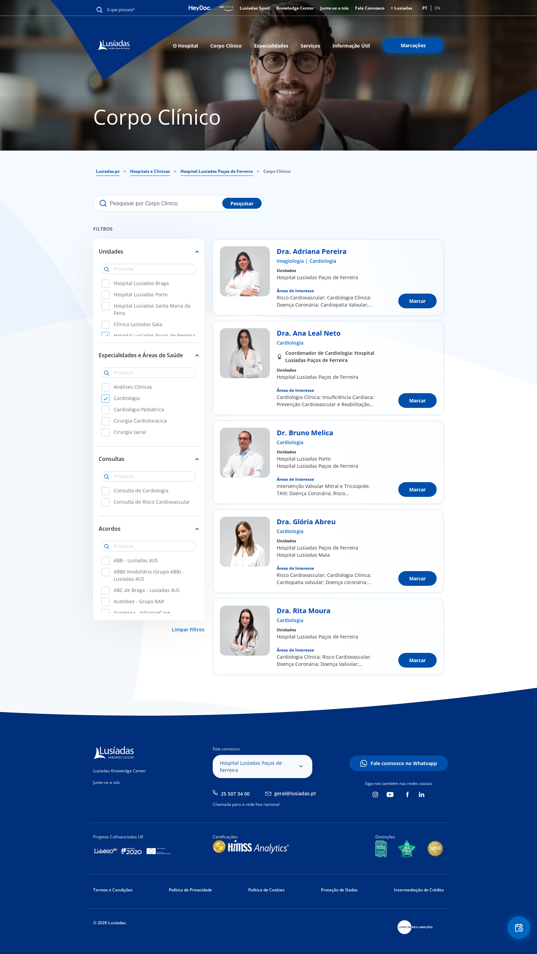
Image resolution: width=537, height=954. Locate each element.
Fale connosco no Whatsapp (404, 763)
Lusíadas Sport (255, 8)
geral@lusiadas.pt (295, 793)
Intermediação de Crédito (419, 890)
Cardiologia (323, 261)
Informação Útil (351, 45)
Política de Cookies (266, 890)
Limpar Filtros (188, 629)
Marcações (413, 45)
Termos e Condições (113, 890)
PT (424, 8)
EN (437, 8)
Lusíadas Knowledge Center (119, 771)
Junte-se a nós (334, 8)
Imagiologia (290, 261)
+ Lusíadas (401, 8)
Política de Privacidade (190, 890)
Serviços (310, 45)
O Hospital (185, 45)
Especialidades (271, 45)
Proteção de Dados (339, 890)
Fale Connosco (369, 8)
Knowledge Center (295, 8)
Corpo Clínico (226, 45)
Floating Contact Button (518, 928)
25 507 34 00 (235, 793)
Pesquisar (241, 203)
